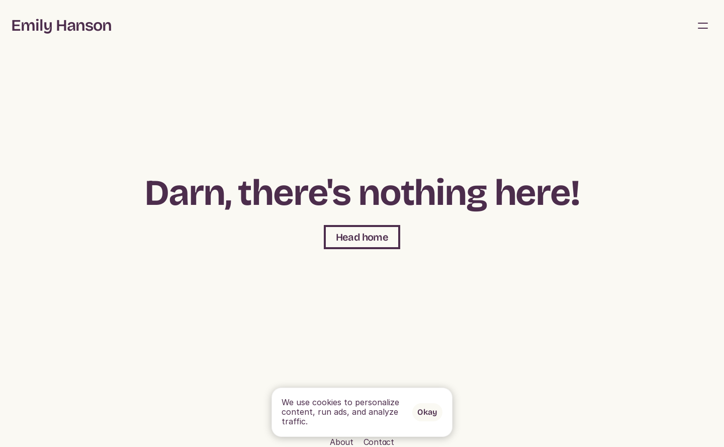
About (603, 16)
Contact (121, 442)
